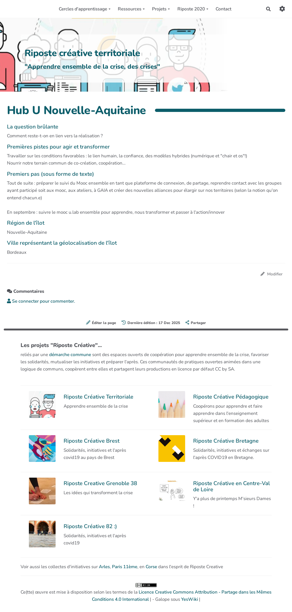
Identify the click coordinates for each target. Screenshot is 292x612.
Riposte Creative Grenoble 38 (100, 483)
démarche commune (70, 355)
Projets (161, 9)
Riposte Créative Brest (91, 441)
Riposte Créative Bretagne (226, 441)
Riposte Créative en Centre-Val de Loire (231, 486)
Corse (151, 567)
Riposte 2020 (192, 9)
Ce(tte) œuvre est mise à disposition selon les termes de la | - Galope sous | (146, 592)
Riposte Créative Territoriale (98, 396)
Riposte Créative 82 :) (90, 526)
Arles (104, 567)
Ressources (131, 9)
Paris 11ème (124, 567)
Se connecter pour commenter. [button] (41, 301)
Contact (223, 9)
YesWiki (189, 599)
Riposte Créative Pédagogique (230, 396)
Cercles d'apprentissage (85, 9)
